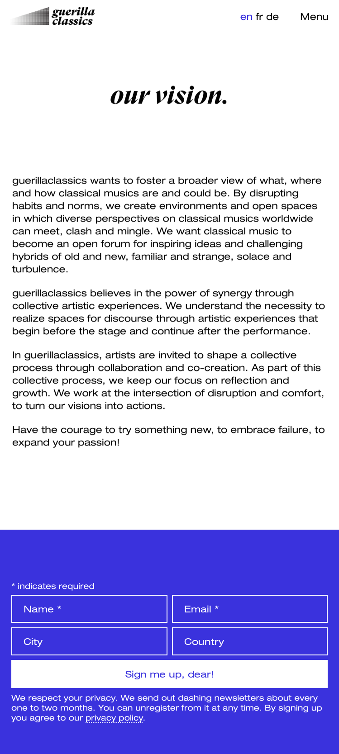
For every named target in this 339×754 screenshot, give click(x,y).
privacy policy (114, 717)
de (272, 16)
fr (259, 16)
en (246, 16)
